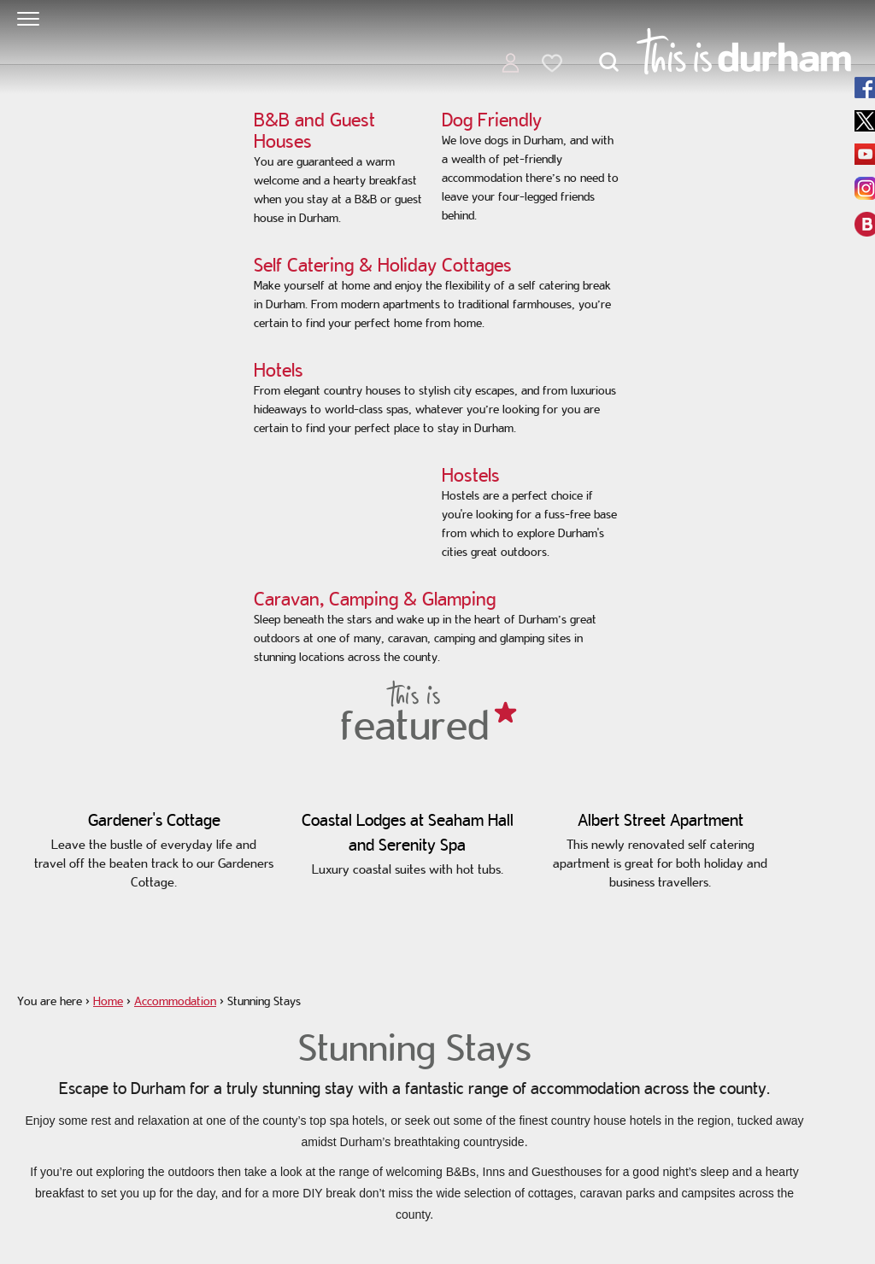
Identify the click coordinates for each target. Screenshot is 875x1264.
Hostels (471, 475)
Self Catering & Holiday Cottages (383, 265)
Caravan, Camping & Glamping (375, 599)
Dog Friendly (492, 120)
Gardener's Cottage (154, 820)
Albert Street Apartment (660, 820)
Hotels (278, 370)
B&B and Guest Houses (314, 130)
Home (108, 1001)
